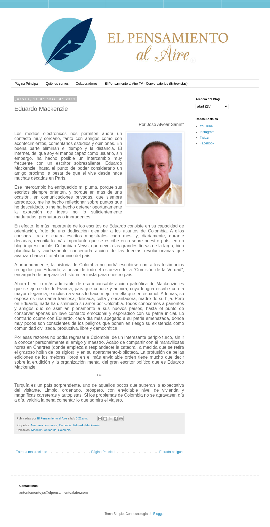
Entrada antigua (171, 452)
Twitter (204, 137)
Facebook (207, 143)
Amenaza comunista (43, 425)
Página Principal (27, 84)
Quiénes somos (57, 84)
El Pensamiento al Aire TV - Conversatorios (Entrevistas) (146, 84)
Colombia (65, 425)
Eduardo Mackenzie (86, 425)
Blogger (158, 514)
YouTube (206, 126)
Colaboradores (87, 84)
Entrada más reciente (31, 452)
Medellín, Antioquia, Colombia (51, 430)
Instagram (207, 132)
